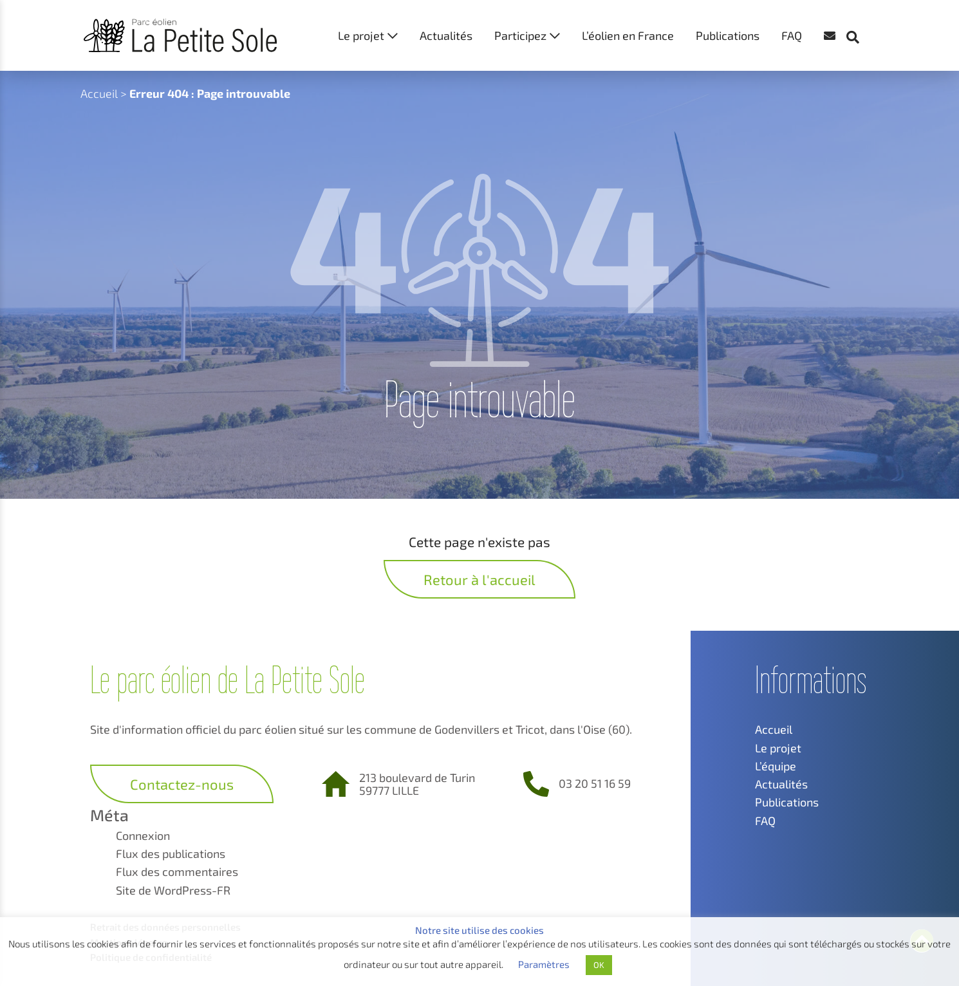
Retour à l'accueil (479, 579)
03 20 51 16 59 (595, 783)
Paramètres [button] (544, 964)
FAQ (791, 35)
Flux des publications (170, 853)
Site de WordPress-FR (173, 890)
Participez (520, 35)
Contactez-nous (182, 784)
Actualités (446, 35)
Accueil (99, 93)
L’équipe (775, 766)
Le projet (361, 35)
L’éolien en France (628, 35)
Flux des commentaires (177, 871)
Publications (727, 35)
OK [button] (598, 965)
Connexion (143, 835)
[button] (859, 13)
